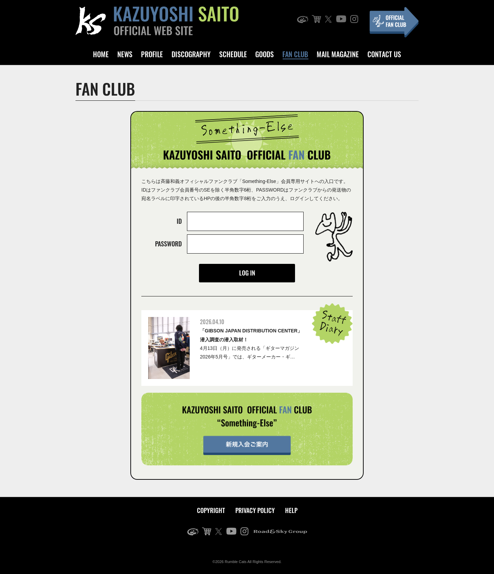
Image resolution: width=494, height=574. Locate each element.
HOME (101, 54)
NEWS (124, 54)
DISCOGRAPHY (191, 54)
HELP (291, 510)
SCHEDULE (233, 54)
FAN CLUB (295, 54)
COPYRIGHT (211, 510)
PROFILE (152, 54)
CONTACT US (384, 54)
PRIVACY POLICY (255, 510)
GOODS (264, 54)
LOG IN (247, 272)
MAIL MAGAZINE (338, 54)
